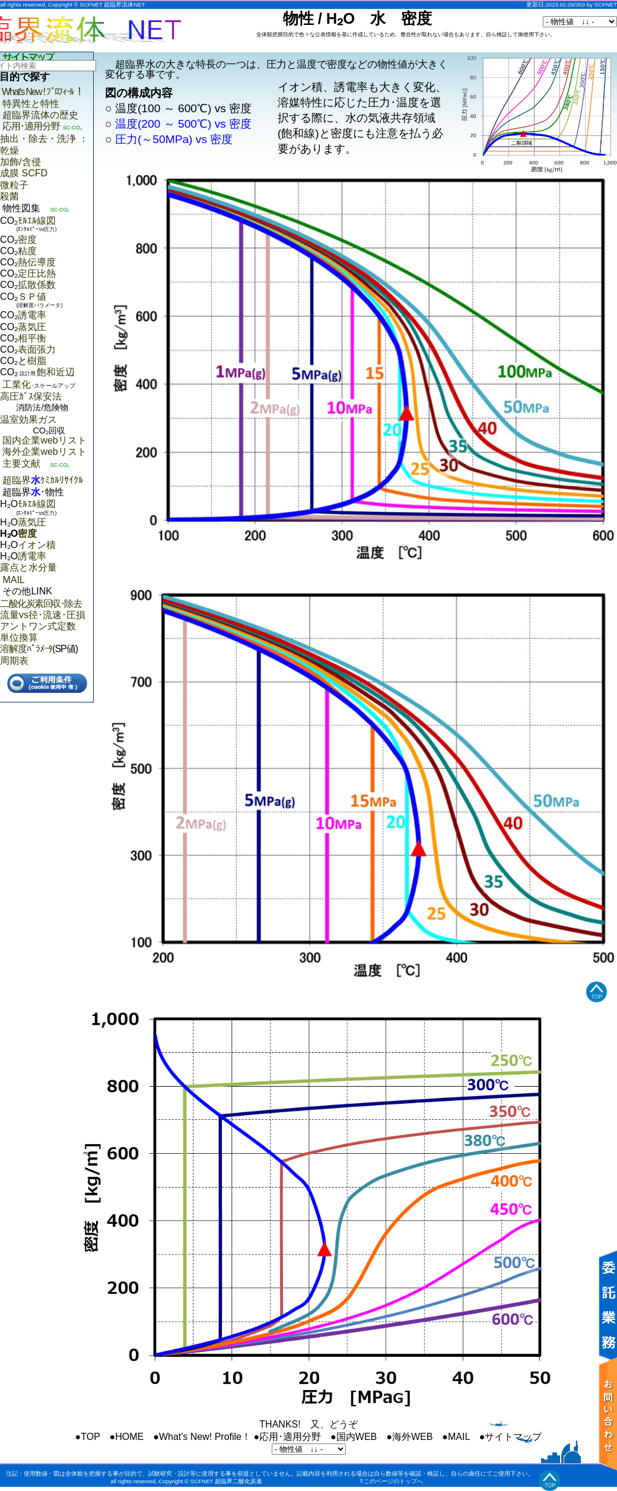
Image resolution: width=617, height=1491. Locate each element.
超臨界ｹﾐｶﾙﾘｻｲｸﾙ (42, 480)
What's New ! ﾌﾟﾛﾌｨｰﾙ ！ (43, 92)
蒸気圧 (32, 327)
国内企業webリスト (44, 440)
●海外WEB (409, 1437)
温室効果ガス (46, 426)
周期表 (14, 661)
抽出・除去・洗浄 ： (44, 139)
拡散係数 (37, 285)
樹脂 (36, 361)
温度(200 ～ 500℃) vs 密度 (183, 124)
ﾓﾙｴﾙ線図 (37, 221)
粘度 (27, 251)
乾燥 (9, 150)
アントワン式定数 (38, 626)
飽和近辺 (46, 372)
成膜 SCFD (23, 173)
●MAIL (455, 1437)
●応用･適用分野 (287, 1437)
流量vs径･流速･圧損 (42, 615)
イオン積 (37, 545)
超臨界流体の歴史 (40, 115)
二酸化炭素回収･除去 (40, 604)
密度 (27, 240)
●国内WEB (353, 1437)
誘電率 (32, 315)
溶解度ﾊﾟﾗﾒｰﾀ (26, 649)
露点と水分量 (28, 567)
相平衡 (32, 338)
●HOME (127, 1437)
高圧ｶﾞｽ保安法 (46, 402)
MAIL (13, 580)
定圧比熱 (37, 273)
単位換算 (19, 637)
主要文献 (21, 463)
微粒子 (14, 185)
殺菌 (9, 196)
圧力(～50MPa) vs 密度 (174, 139)
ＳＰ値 (32, 297)
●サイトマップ (510, 1437)
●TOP (87, 1437)
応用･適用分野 (31, 126)
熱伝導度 (37, 262)
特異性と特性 (30, 104)
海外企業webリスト (44, 452)
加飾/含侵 (20, 162)
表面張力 (37, 349)
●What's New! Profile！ (202, 1437)
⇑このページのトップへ (391, 1481)
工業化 (38, 384)
